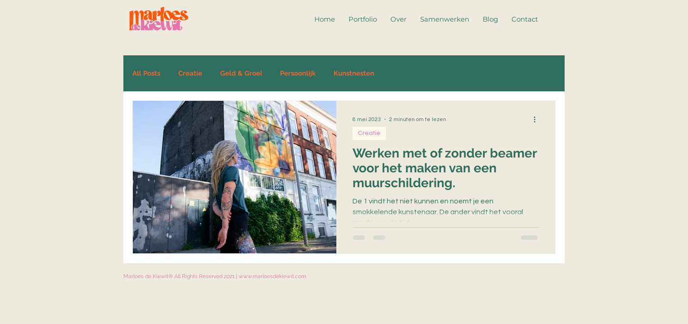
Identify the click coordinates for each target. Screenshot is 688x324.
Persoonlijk (298, 73)
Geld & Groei (241, 73)
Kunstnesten (354, 73)
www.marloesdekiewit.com (272, 276)
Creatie (190, 73)
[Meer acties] (537, 119)
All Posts (146, 73)
